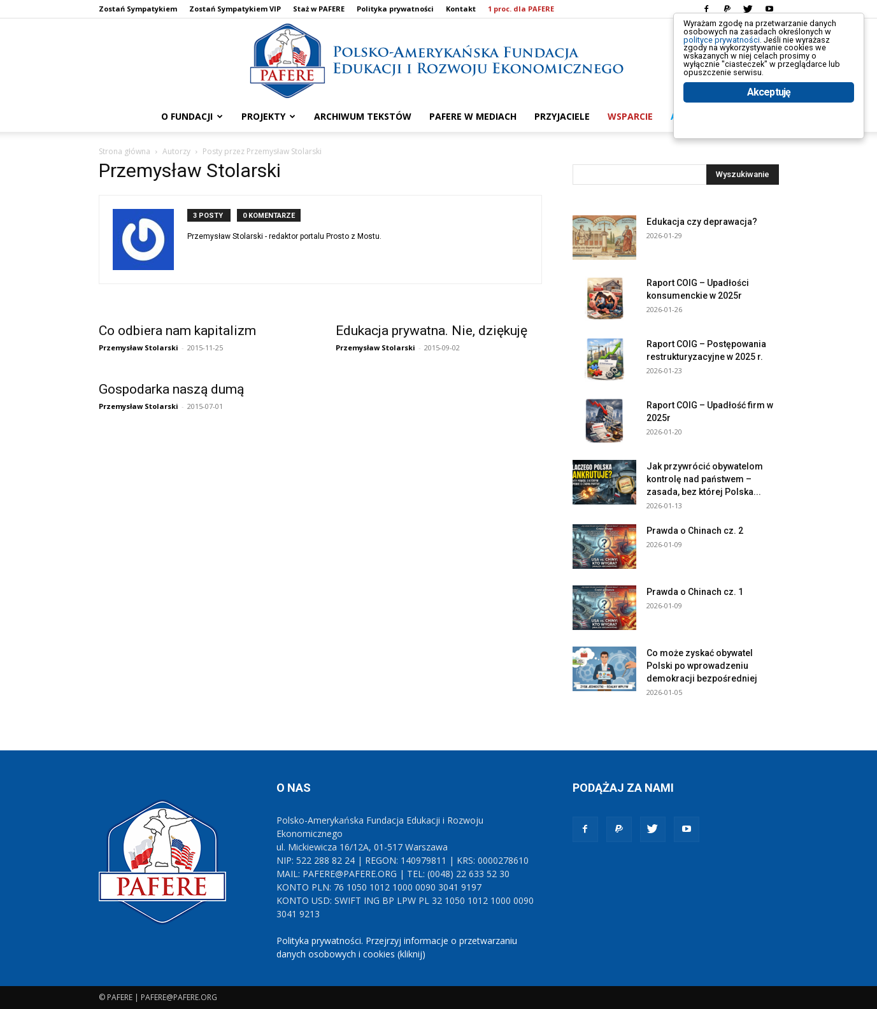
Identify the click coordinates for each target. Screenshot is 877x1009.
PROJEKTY (268, 116)
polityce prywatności (737, 52)
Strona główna (124, 151)
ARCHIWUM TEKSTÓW (362, 116)
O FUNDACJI (192, 116)
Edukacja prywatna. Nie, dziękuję (431, 330)
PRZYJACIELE (562, 116)
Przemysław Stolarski (138, 347)
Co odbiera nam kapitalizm (177, 330)
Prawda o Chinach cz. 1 (694, 592)
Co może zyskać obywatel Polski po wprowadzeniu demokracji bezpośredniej (701, 665)
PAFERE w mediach (473, 116)
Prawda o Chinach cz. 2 (694, 531)
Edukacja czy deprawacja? (701, 222)
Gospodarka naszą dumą (171, 389)
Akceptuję (769, 132)
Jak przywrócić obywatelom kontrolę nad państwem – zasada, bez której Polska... (704, 479)
